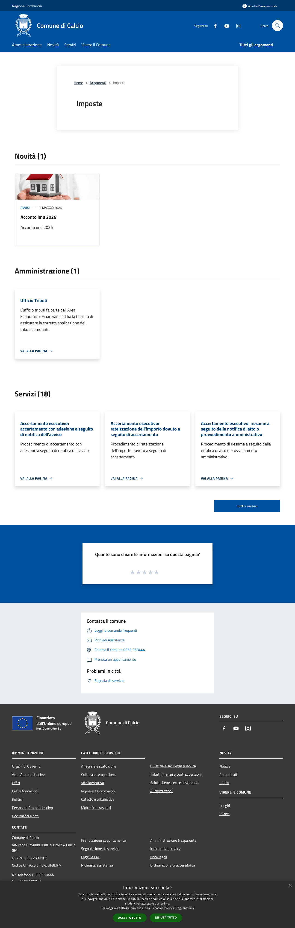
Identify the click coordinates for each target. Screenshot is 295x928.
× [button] (290, 885)
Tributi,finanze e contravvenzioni (176, 774)
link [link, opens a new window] (191, 908)
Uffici (16, 782)
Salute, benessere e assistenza (174, 782)
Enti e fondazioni (25, 791)
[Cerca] (277, 25)
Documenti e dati (25, 816)
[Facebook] (213, 25)
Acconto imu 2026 (38, 217)
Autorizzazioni (161, 791)
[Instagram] (236, 25)
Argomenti (98, 82)
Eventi (224, 814)
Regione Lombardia (27, 6)
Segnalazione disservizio (100, 848)
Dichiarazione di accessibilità (172, 865)
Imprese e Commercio (98, 791)
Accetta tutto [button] (129, 918)
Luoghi (224, 805)
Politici (17, 799)
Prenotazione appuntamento (103, 840)
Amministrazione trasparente (173, 840)
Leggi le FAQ (90, 857)
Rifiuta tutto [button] (166, 917)
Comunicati (228, 774)
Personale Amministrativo (32, 807)
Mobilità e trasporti (96, 807)
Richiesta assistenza (97, 865)
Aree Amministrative (28, 774)
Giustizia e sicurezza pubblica (173, 766)
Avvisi (25, 207)
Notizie (224, 766)
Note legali (158, 857)
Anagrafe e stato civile (98, 766)
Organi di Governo (26, 766)
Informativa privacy (165, 848)
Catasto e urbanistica (97, 799)
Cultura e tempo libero (98, 774)
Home (78, 82)
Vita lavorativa (92, 782)
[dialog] (147, 904)
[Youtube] (225, 25)
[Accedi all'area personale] (259, 6)
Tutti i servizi (247, 506)
